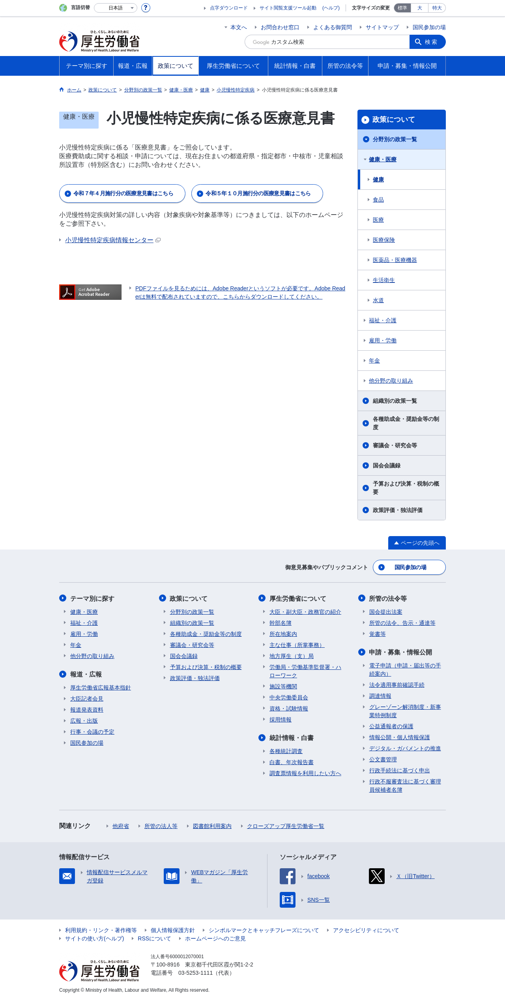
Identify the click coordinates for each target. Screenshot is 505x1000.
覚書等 (377, 633)
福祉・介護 (383, 320)
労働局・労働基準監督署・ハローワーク (305, 671)
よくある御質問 (332, 27)
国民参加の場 (429, 27)
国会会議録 (386, 465)
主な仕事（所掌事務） (297, 644)
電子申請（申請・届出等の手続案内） (405, 669)
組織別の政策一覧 (395, 401)
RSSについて (154, 938)
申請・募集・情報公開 (400, 652)
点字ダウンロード (229, 8)
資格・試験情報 (288, 708)
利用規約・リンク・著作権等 (101, 930)
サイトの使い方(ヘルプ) (94, 938)
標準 (402, 8)
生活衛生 (384, 280)
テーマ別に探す (92, 598)
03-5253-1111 (195, 972)
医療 (378, 220)
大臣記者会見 (86, 698)
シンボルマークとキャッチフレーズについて (264, 930)
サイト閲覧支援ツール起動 (288, 8)
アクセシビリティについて (366, 930)
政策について (393, 119)
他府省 (120, 825)
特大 (437, 8)
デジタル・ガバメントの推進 (405, 748)
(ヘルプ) (331, 8)
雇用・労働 (383, 340)
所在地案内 (283, 633)
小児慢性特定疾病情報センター (113, 240)
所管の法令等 (388, 598)
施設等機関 (283, 686)
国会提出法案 (385, 611)
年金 (374, 360)
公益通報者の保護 (391, 726)
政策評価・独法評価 (398, 510)
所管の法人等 (161, 825)
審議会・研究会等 (395, 445)
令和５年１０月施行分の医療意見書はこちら (258, 193)
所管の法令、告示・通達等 (402, 622)
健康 (378, 179)
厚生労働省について (297, 598)
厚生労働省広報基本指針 (100, 687)
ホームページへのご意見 (215, 938)
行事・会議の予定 (92, 731)
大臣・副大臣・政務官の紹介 (305, 611)
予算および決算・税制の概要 (406, 487)
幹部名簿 (280, 622)
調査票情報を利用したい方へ (305, 773)
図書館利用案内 (212, 825)
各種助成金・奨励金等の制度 (406, 423)
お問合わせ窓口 (280, 27)
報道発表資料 (86, 709)
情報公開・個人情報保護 (399, 737)
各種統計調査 (286, 751)
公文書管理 (383, 759)
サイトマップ (382, 27)
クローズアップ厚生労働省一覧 (285, 825)
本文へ (238, 27)
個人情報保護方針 (173, 930)
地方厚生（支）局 (291, 655)
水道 (378, 300)
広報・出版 (84, 720)
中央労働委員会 (288, 697)
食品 (378, 199)
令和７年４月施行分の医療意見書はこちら (123, 193)
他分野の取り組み (391, 381)
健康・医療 (383, 159)
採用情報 (280, 719)
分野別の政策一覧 (395, 139)
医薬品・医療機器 (395, 260)
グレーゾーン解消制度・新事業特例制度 (405, 710)
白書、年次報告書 (291, 762)
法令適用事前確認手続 (397, 684)
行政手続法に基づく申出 (399, 770)
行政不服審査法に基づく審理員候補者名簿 (405, 785)
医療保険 (384, 240)
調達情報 (380, 695)
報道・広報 (86, 674)
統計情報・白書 (291, 737)
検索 (431, 42)
